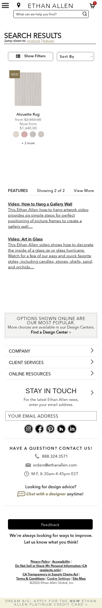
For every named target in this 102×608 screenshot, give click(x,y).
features (48, 41)
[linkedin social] (72, 428)
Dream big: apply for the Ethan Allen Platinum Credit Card (51, 602)
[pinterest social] (50, 428)
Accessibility (61, 561)
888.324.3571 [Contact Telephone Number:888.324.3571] (55, 456)
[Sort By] (75, 56)
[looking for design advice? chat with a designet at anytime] (50, 490)
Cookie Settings (58, 578)
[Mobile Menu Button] (5, 5)
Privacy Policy (40, 561)
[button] (92, 6)
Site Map (79, 578)
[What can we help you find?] (46, 14)
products (33, 41)
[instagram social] (28, 428)
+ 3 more (28, 143)
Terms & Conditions (30, 578)
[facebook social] (39, 428)
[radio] (16, 134)
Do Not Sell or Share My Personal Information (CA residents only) (51, 568)
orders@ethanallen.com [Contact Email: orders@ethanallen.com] (55, 464)
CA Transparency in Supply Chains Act (50, 574)
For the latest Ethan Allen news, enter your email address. (51, 402)
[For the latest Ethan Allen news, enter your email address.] (51, 416)
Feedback (50, 524)
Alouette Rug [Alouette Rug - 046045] (28, 114)
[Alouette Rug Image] (28, 89)
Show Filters (34, 56)
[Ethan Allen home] (51, 4)
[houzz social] (61, 428)
